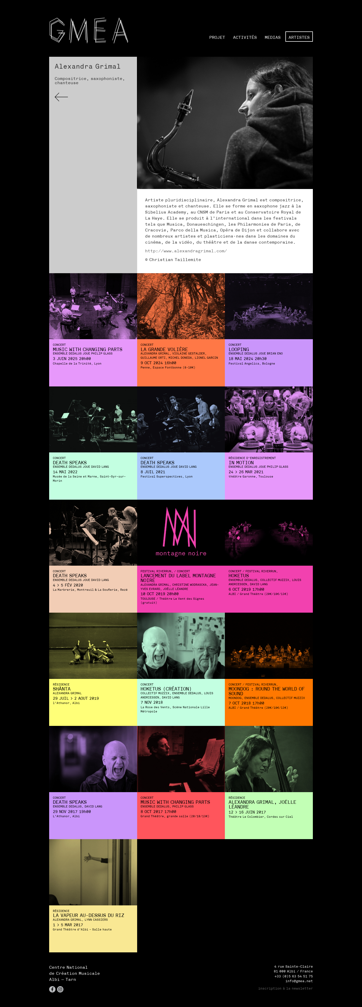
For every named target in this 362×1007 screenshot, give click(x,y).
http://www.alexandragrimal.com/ (186, 250)
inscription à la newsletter (285, 988)
